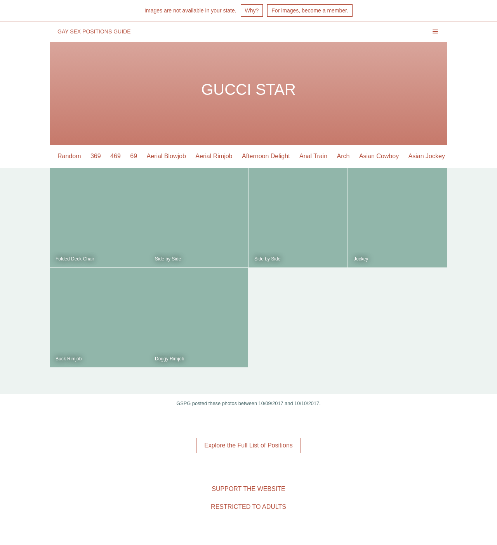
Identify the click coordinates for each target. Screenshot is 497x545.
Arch (343, 156)
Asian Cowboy (379, 156)
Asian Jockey (426, 156)
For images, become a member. (309, 10)
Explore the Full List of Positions (248, 445)
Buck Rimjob (69, 359)
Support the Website (248, 489)
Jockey (361, 259)
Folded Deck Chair (75, 259)
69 (133, 156)
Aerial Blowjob (166, 156)
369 (95, 156)
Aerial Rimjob (213, 156)
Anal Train (313, 156)
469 (115, 156)
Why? (252, 10)
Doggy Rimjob (169, 359)
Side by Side (168, 259)
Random (69, 156)
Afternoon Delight (266, 156)
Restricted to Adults (248, 506)
